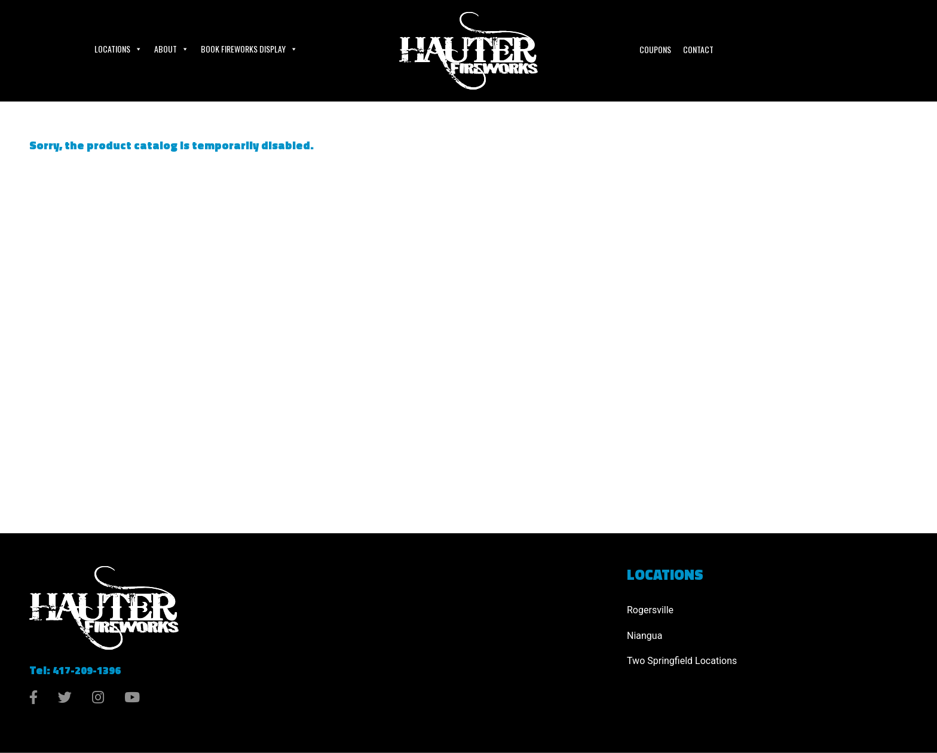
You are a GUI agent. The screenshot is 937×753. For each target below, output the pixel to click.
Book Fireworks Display (249, 49)
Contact (698, 49)
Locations (118, 49)
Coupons (655, 49)
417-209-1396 (87, 670)
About (171, 49)
